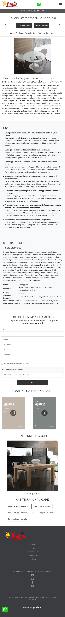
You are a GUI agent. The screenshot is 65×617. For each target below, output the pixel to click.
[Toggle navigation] (61, 4)
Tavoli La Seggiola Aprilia (17, 519)
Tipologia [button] (41, 33)
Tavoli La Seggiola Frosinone (43, 513)
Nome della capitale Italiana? (13, 369)
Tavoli (33, 11)
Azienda (33, 544)
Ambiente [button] (19, 33)
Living (28, 11)
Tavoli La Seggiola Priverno (18, 506)
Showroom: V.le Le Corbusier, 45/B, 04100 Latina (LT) (32, 571)
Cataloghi (32, 559)
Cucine (32, 548)
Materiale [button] (28, 33)
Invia (32, 383)
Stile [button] (34, 33)
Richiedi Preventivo (24, 25)
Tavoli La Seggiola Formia (18, 513)
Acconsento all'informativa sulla (16, 364)
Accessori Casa (32, 556)
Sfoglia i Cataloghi (41, 25)
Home (23, 11)
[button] (2, 56)
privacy (27, 364)
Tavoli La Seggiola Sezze (42, 506)
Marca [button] (12, 33)
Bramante (40, 11)
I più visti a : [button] (50, 33)
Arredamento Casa (32, 552)
